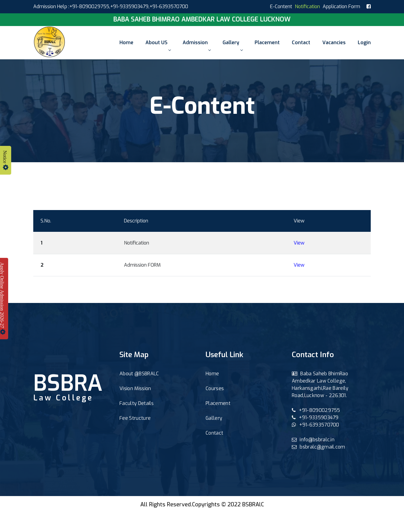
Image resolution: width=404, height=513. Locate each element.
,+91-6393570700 (168, 6)
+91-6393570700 (315, 425)
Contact (301, 42)
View (299, 243)
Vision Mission (135, 388)
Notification (307, 6)
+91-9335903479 (129, 6)
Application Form (341, 6)
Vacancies (334, 42)
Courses (215, 388)
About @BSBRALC (139, 373)
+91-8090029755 (316, 410)
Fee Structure (135, 418)
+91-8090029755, (89, 6)
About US (158, 45)
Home (126, 42)
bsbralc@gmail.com (318, 447)
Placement (267, 42)
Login (364, 42)
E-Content (281, 6)
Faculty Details (136, 403)
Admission (196, 45)
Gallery (233, 45)
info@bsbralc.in (313, 439)
